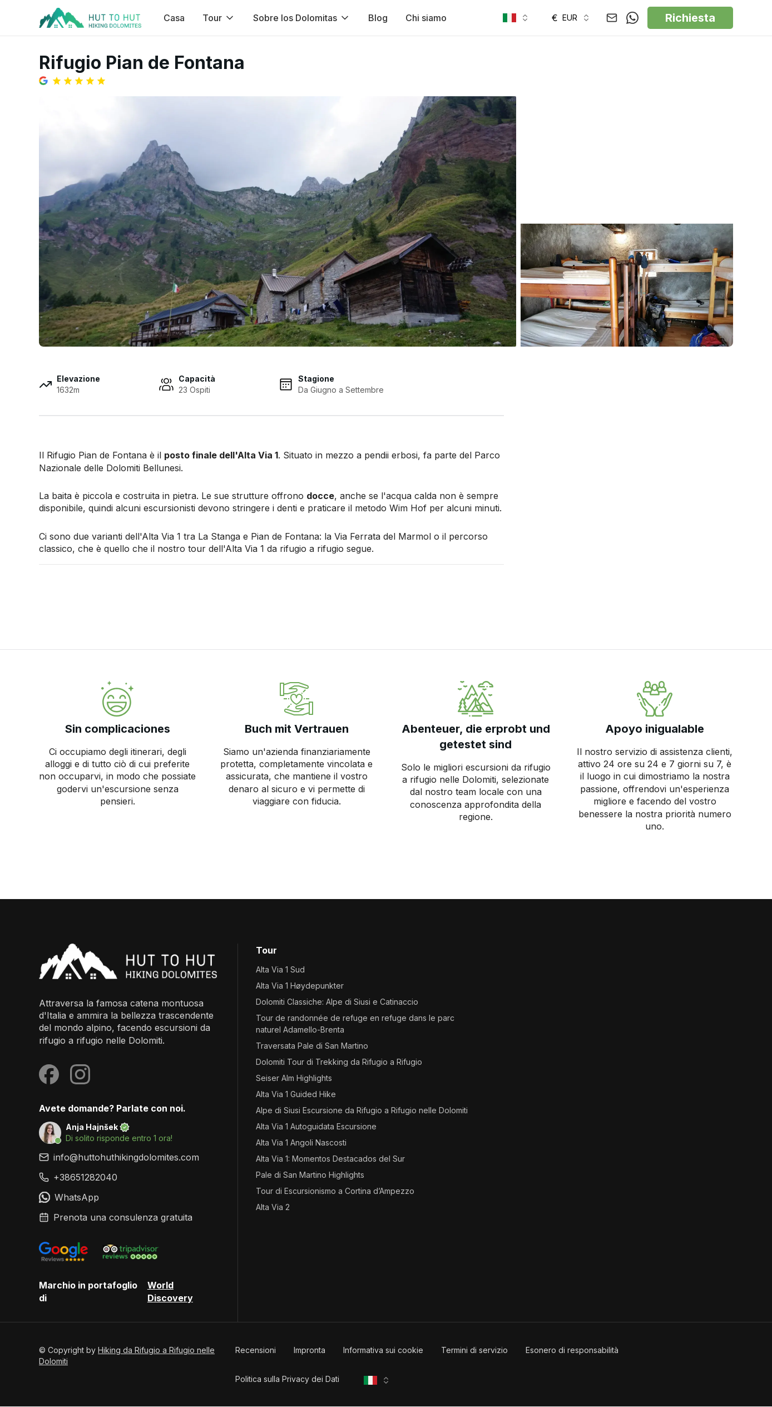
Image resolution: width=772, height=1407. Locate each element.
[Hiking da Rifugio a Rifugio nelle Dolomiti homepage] (129, 961)
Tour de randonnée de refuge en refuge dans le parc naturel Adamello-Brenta (355, 1024)
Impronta (309, 1350)
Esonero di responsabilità (572, 1350)
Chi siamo (426, 17)
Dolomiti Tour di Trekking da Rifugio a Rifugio (339, 1062)
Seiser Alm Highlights (294, 1078)
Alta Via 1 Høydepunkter (300, 986)
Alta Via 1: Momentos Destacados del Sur (330, 1159)
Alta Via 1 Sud (280, 970)
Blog (378, 17)
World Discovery (170, 1292)
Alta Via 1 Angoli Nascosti (301, 1143)
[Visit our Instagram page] (80, 1075)
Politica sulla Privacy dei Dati (287, 1379)
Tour (218, 17)
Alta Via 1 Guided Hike (296, 1094)
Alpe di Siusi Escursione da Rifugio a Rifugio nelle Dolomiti (362, 1110)
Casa (174, 17)
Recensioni (255, 1350)
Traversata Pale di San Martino (312, 1046)
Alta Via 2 (273, 1207)
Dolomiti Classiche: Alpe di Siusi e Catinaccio (337, 1002)
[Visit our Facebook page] (49, 1075)
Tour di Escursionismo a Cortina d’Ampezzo (335, 1191)
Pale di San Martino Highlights (310, 1175)
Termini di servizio (474, 1350)
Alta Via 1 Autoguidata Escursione (316, 1127)
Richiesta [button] (690, 17)
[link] (129, 1177)
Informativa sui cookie (383, 1350)
